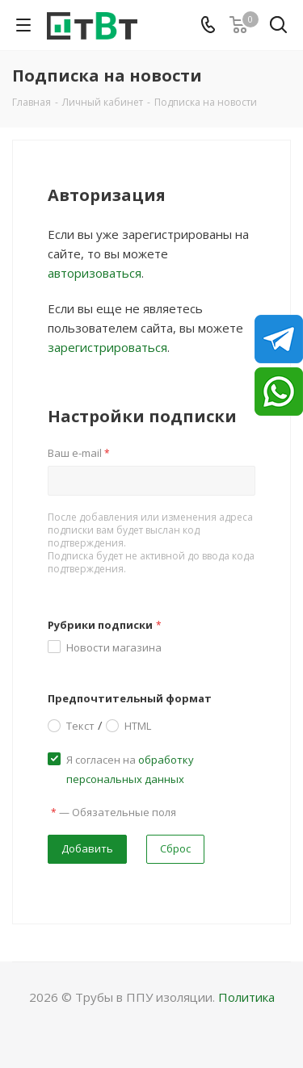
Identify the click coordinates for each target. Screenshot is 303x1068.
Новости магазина (114, 647)
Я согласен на (130, 769)
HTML (137, 725)
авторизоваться (94, 273)
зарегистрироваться (107, 347)
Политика (246, 997)
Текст (80, 725)
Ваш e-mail (79, 453)
